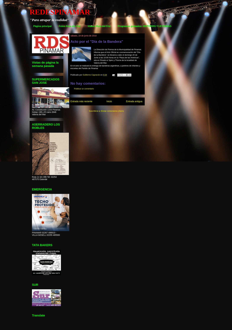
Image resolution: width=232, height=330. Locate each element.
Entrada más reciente (81, 101)
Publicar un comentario (84, 89)
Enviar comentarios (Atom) (112, 111)
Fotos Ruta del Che (69, 26)
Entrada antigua (134, 101)
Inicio (109, 101)
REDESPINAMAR (60, 12)
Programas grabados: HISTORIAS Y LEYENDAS (144, 26)
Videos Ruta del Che (99, 26)
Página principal (42, 26)
